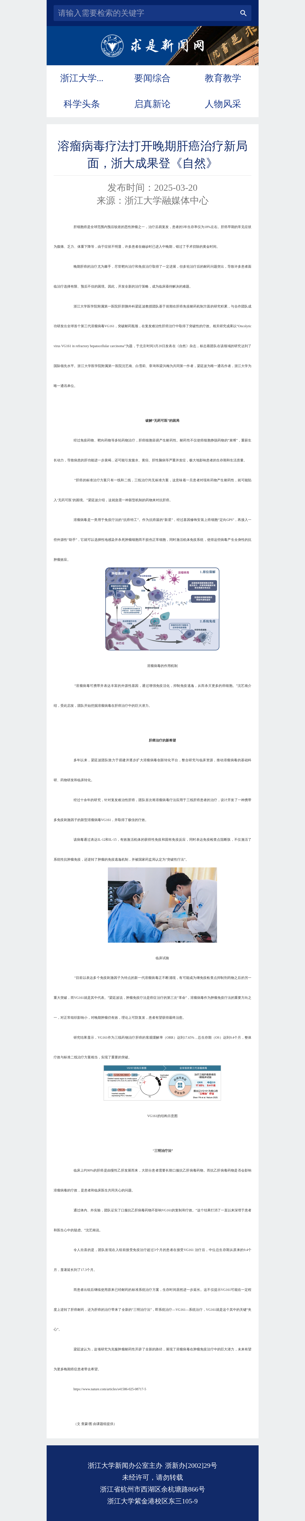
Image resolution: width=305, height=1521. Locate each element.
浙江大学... (81, 78)
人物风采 (223, 104)
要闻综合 (152, 78)
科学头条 (82, 104)
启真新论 (152, 104)
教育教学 (223, 78)
